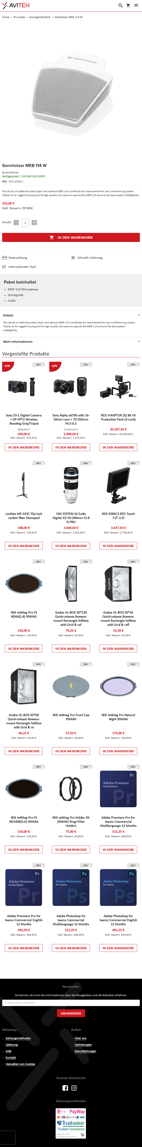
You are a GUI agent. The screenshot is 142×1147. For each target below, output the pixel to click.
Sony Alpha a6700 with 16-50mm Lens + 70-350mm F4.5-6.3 (70, 419)
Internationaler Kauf (22, 267)
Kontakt (11, 1058)
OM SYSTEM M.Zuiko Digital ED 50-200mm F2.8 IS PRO (71, 518)
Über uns (80, 1038)
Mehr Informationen (18, 341)
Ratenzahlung (18, 258)
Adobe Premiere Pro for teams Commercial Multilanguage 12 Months (118, 822)
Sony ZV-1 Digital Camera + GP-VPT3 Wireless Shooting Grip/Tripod (24, 419)
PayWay (71, 1123)
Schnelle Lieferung (90, 258)
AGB (8, 1051)
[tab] (71, 314)
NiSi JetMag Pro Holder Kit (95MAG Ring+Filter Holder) (70, 822)
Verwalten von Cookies (20, 1064)
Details (8, 315)
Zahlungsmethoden (18, 1038)
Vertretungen (83, 1045)
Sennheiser (12, 172)
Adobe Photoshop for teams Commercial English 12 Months (118, 920)
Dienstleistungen (85, 1051)
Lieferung (12, 1045)
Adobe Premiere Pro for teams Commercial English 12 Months (23, 920)
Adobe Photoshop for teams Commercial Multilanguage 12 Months (71, 920)
